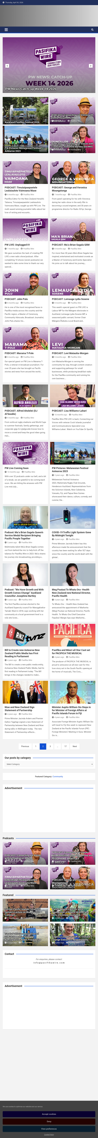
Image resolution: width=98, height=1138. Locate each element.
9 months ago (59, 357)
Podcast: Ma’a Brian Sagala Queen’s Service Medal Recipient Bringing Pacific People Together (24, 535)
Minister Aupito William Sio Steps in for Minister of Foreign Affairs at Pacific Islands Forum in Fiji (71, 710)
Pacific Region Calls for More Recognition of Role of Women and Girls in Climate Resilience (70, 912)
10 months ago (59, 415)
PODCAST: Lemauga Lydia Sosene (70, 299)
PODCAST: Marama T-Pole (19, 353)
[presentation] (7, 66)
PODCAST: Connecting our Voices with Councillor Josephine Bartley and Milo (72, 145)
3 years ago (58, 475)
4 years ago (58, 539)
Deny (49, 1121)
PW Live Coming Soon (17, 468)
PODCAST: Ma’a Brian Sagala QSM (71, 244)
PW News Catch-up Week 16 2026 (30, 89)
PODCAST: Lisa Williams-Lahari (69, 410)
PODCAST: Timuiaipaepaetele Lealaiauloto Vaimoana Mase (21, 881)
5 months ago (59, 121)
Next (75, 746)
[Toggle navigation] (6, 30)
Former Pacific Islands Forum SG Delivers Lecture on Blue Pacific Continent (22, 912)
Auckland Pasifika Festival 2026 (22, 122)
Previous (25, 746)
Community (58, 776)
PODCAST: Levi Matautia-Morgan (70, 353)
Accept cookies (49, 1114)
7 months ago (59, 194)
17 (65, 746)
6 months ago (12, 194)
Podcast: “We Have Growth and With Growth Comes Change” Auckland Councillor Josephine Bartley (24, 592)
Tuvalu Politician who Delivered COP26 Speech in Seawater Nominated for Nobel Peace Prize (23, 936)
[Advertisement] (49, 810)
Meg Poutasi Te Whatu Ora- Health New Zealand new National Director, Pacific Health (71, 592)
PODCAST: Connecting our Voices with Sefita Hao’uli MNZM (72, 116)
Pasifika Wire (74, 121)
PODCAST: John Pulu (16, 299)
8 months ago (59, 249)
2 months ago (12, 918)
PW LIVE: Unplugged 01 (17, 244)
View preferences (49, 1129)
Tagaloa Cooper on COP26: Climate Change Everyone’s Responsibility (71, 938)
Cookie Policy (49, 1135)
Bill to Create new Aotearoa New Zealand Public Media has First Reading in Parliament (22, 653)
